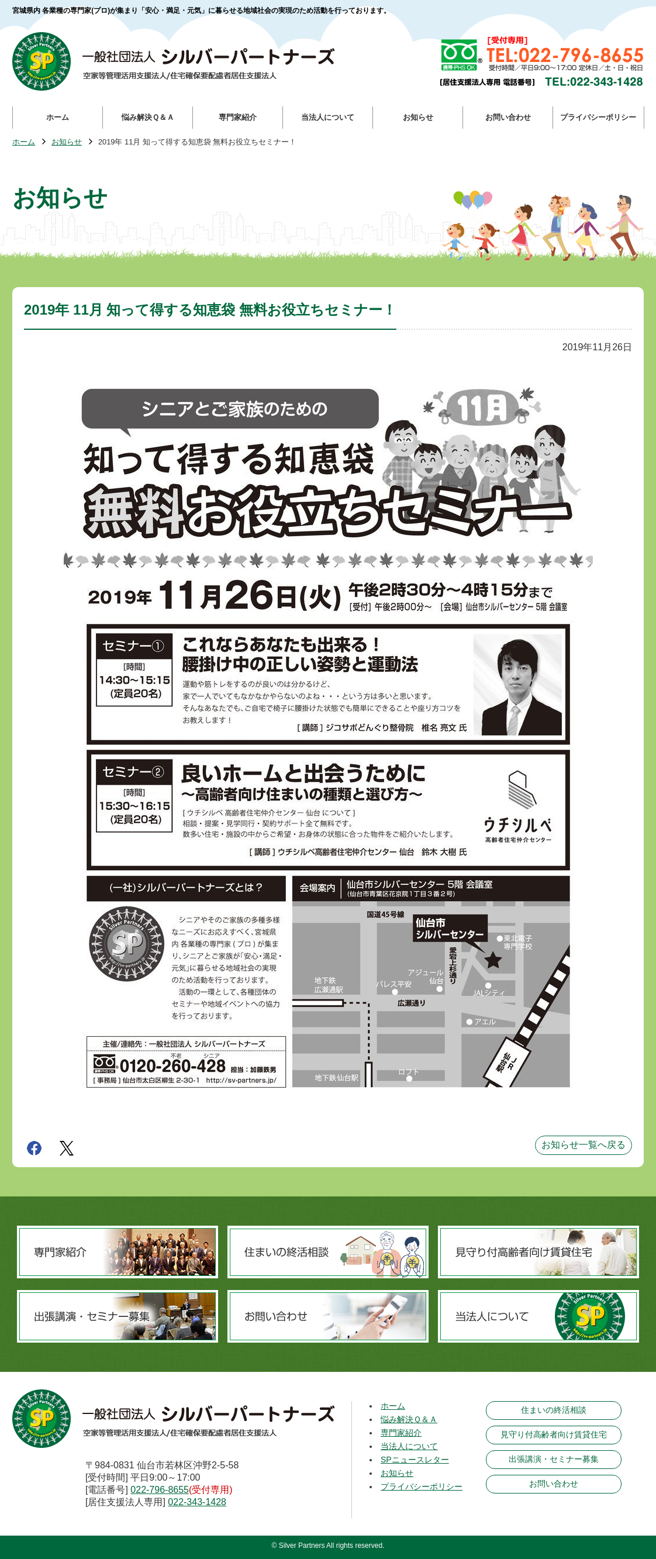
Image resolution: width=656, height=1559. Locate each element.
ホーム (23, 142)
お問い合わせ (553, 1483)
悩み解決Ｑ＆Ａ (409, 1419)
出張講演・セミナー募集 (554, 1459)
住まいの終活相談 (553, 1410)
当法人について (409, 1446)
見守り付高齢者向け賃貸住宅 (553, 1434)
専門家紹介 (401, 1432)
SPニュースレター (415, 1459)
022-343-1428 (197, 1502)
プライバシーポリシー (421, 1486)
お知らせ (66, 142)
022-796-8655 (159, 1490)
